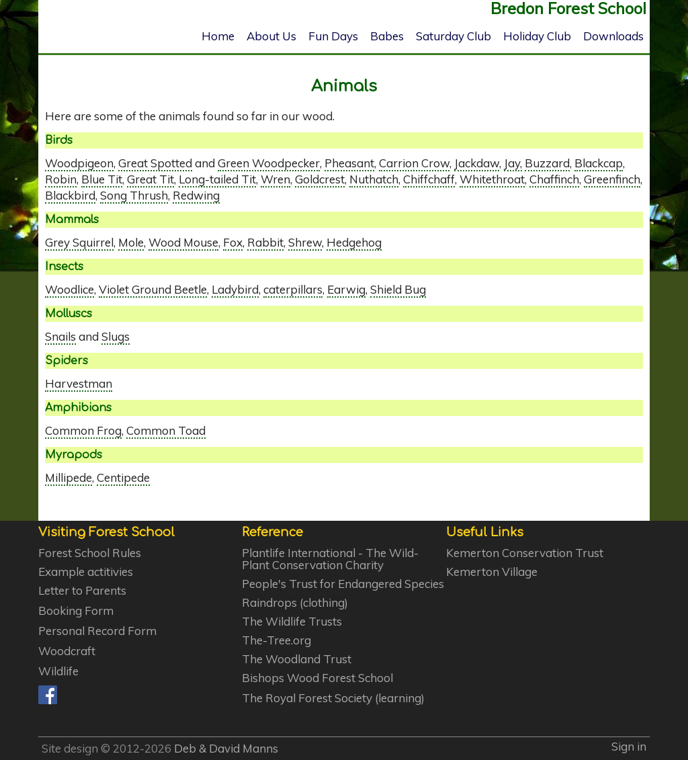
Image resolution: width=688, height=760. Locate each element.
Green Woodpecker (269, 163)
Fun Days (333, 36)
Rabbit (265, 242)
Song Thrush (134, 195)
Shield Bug (398, 289)
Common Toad (166, 430)
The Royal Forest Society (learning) (333, 698)
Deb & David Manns (226, 748)
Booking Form (76, 611)
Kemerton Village (492, 572)
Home (218, 36)
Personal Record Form (97, 631)
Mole (131, 242)
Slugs (115, 336)
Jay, (513, 163)
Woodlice (69, 289)
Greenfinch (612, 179)
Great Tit (150, 179)
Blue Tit (101, 179)
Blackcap (598, 163)
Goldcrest (320, 179)
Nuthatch (373, 179)
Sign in (628, 746)
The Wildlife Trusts (292, 622)
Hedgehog (354, 242)
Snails (60, 336)
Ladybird (235, 289)
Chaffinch (554, 179)
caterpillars (292, 289)
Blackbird (70, 195)
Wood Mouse (183, 242)
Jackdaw (476, 163)
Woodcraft (66, 651)
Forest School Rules (89, 553)
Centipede (123, 477)
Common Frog (83, 430)
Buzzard (547, 163)
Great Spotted (155, 163)
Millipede (68, 477)
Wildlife (58, 671)
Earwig (346, 289)
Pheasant (349, 163)
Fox (233, 242)
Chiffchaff (429, 179)
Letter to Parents (82, 591)
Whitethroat (492, 179)
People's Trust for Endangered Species (343, 584)
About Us (271, 36)
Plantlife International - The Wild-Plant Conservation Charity (330, 559)
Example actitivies (85, 572)
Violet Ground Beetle (153, 289)
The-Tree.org (276, 640)
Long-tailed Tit (217, 179)
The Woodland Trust (296, 659)
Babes (387, 36)
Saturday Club (453, 36)
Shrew (305, 242)
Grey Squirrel (79, 242)
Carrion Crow (414, 163)
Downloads (613, 36)
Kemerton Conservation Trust (524, 553)
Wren (275, 179)
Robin (61, 179)
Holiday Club (537, 36)
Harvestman (78, 383)
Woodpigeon (79, 163)
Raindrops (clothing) (295, 603)
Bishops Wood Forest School (317, 678)
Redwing (196, 195)
